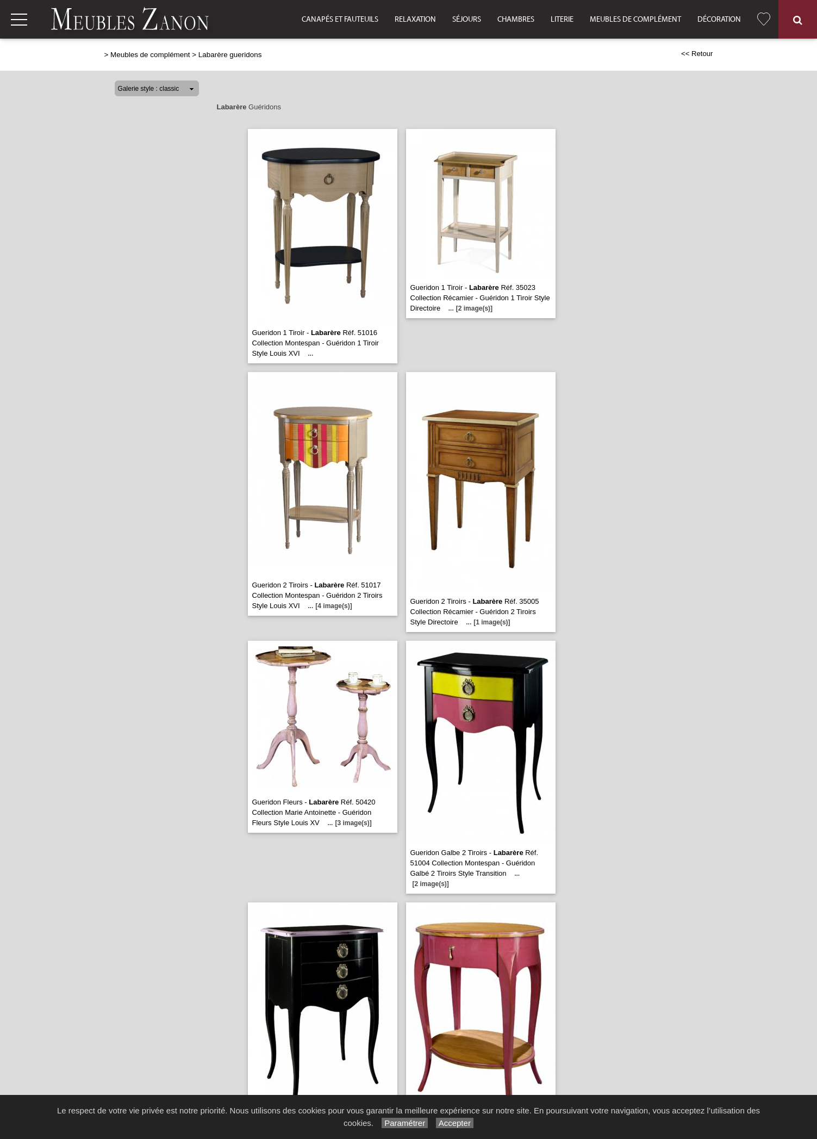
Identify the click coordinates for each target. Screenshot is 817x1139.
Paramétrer (404, 1123)
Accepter (454, 1123)
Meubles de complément (635, 19)
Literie (562, 19)
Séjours (466, 19)
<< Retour (697, 53)
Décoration (719, 19)
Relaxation (415, 19)
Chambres (515, 19)
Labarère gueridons (230, 55)
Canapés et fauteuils (340, 19)
